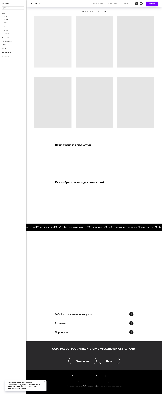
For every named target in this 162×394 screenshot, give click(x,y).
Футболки (6, 19)
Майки (6, 16)
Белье (4, 48)
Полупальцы (7, 41)
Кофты (5, 22)
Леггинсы (6, 33)
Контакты (140, 2)
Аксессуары (6, 52)
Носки (4, 45)
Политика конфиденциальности (106, 376)
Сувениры (5, 56)
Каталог (100, 2)
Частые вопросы (127, 2)
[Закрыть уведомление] (45, 382)
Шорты (6, 30)
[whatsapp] (155, 2)
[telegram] (151, 2)
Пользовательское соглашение (82, 376)
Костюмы (5, 37)
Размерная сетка (112, 2)
